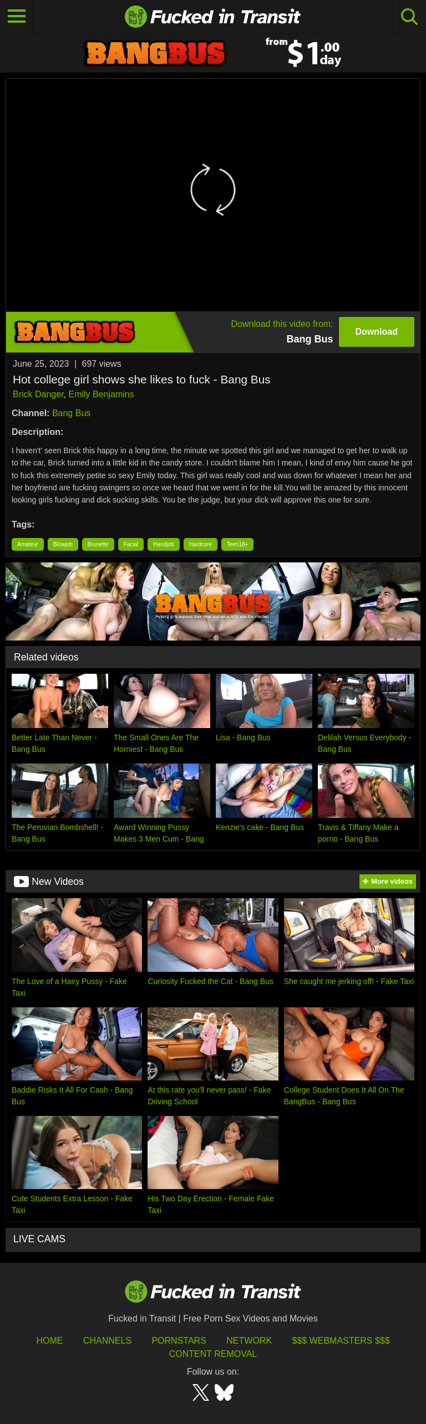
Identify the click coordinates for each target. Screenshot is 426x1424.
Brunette (98, 544)
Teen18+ (237, 544)
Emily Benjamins (101, 394)
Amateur (27, 544)
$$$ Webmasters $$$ (341, 1340)
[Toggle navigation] (16, 16)
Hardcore (200, 544)
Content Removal (213, 1354)
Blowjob (63, 544)
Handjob (163, 544)
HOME (49, 1340)
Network (249, 1340)
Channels (107, 1340)
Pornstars (178, 1340)
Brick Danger (38, 394)
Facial (131, 544)
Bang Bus (71, 413)
